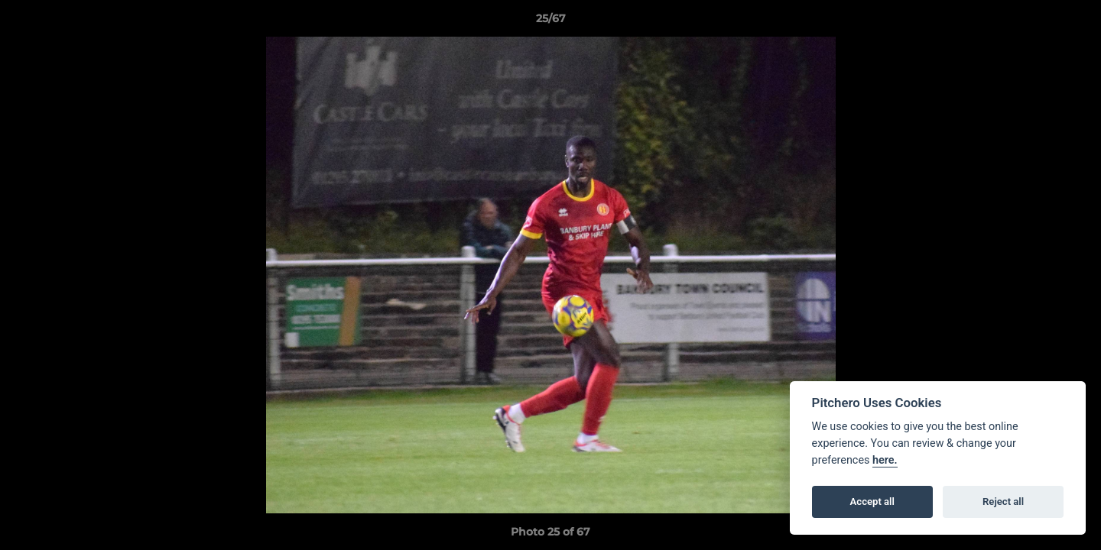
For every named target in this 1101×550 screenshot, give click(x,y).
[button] (1073, 22)
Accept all (872, 501)
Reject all (1003, 501)
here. (885, 460)
